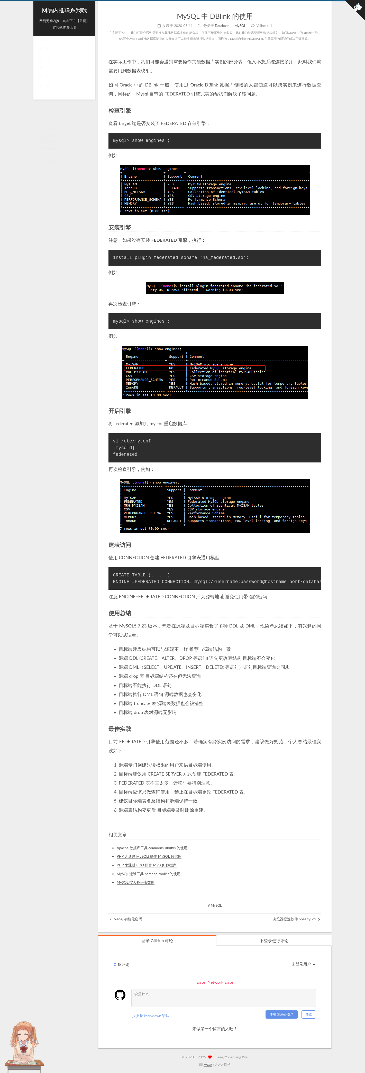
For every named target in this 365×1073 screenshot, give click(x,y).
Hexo (208, 1064)
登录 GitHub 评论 (157, 940)
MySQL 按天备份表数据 (135, 882)
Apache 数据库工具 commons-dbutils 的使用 (152, 848)
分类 (64, 63)
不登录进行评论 (274, 940)
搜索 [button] (45, 91)
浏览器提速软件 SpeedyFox (296, 919)
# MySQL (215, 905)
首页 (45, 45)
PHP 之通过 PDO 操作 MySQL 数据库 (147, 865)
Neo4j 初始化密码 (126, 919)
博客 (64, 54)
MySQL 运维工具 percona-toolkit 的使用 (148, 874)
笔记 (45, 82)
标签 (64, 72)
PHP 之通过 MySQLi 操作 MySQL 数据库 (149, 856)
